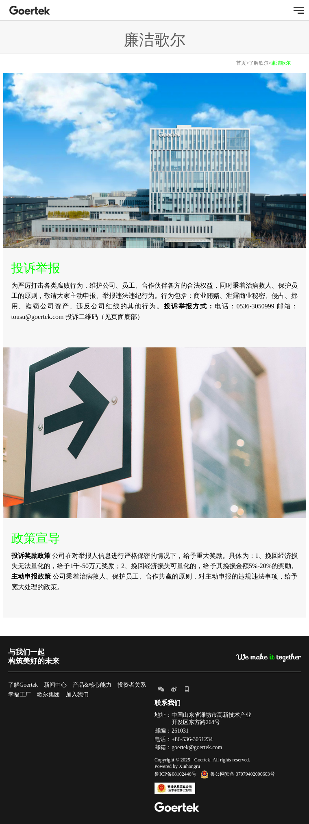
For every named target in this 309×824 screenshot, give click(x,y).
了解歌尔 (258, 63)
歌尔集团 (48, 695)
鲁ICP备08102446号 (175, 774)
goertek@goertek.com (197, 747)
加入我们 (77, 695)
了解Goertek (23, 685)
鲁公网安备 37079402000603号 (237, 774)
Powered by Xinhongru (177, 766)
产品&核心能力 (92, 685)
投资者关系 (132, 685)
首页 (241, 63)
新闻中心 (55, 685)
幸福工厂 (19, 695)
